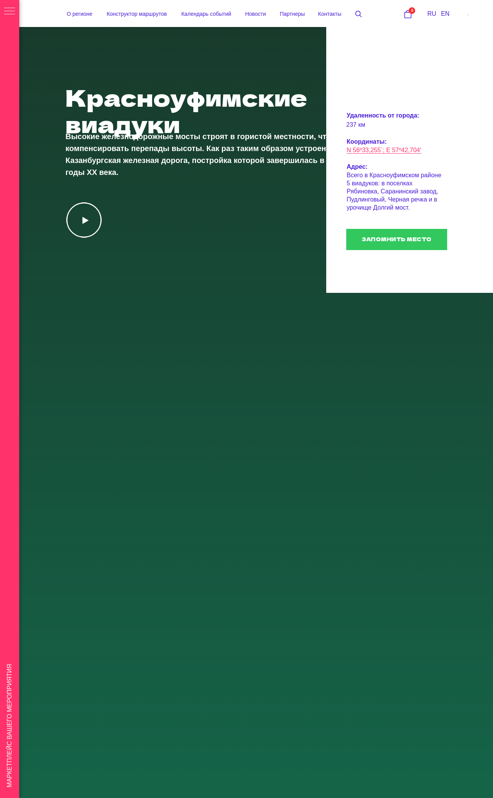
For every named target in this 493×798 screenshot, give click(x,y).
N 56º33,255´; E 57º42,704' (384, 150)
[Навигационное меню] (9, 11)
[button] (359, 14)
